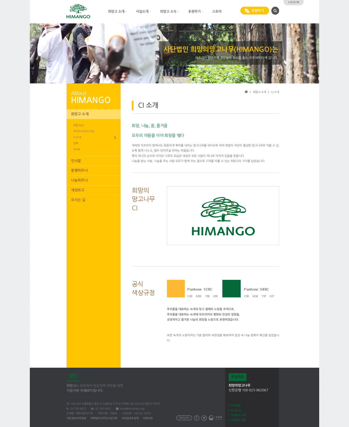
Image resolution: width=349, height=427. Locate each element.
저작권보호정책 (130, 418)
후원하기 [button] (255, 11)
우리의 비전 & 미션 (83, 131)
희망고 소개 (117, 11)
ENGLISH (184, 418)
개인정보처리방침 (76, 418)
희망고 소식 (169, 11)
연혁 (75, 143)
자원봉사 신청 (238, 415)
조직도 (77, 149)
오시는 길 (78, 200)
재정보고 (77, 190)
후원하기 (195, 11)
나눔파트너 (79, 180)
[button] (274, 10)
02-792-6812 (78, 408)
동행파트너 (79, 170)
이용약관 (148, 418)
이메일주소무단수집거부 (103, 418)
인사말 (76, 161)
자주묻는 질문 (238, 420)
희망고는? (78, 125)
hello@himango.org (132, 408)
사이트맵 (235, 405)
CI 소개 (94, 137)
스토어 (216, 11)
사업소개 (143, 11)
